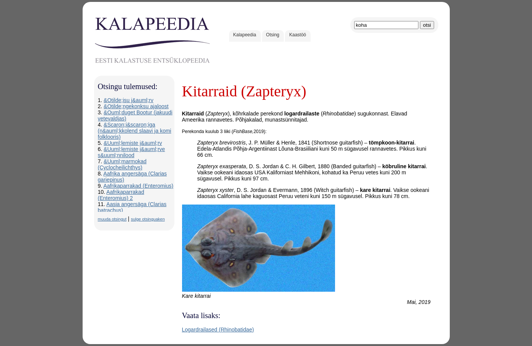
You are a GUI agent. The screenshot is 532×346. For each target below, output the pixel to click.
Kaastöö (297, 34)
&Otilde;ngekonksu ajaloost (136, 106)
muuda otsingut (112, 219)
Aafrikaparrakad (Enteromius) (138, 186)
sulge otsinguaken (148, 219)
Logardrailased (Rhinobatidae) (218, 330)
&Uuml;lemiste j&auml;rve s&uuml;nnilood (131, 152)
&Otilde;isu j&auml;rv (128, 100)
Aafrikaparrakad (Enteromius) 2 (121, 195)
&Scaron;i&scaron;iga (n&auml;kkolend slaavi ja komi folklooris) (134, 131)
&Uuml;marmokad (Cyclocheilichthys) (122, 164)
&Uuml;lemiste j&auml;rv (133, 143)
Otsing (273, 34)
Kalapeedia (244, 34)
